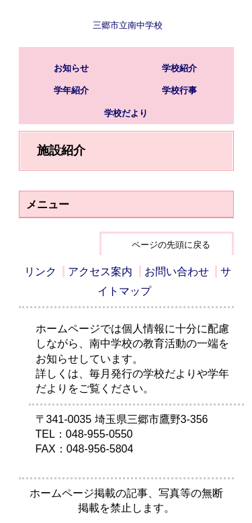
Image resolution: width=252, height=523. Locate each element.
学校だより (126, 113)
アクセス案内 (100, 271)
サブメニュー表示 (210, 23)
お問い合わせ (176, 271)
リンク (40, 271)
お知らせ (71, 68)
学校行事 (179, 90)
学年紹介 (71, 90)
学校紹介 (179, 68)
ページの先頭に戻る (171, 245)
